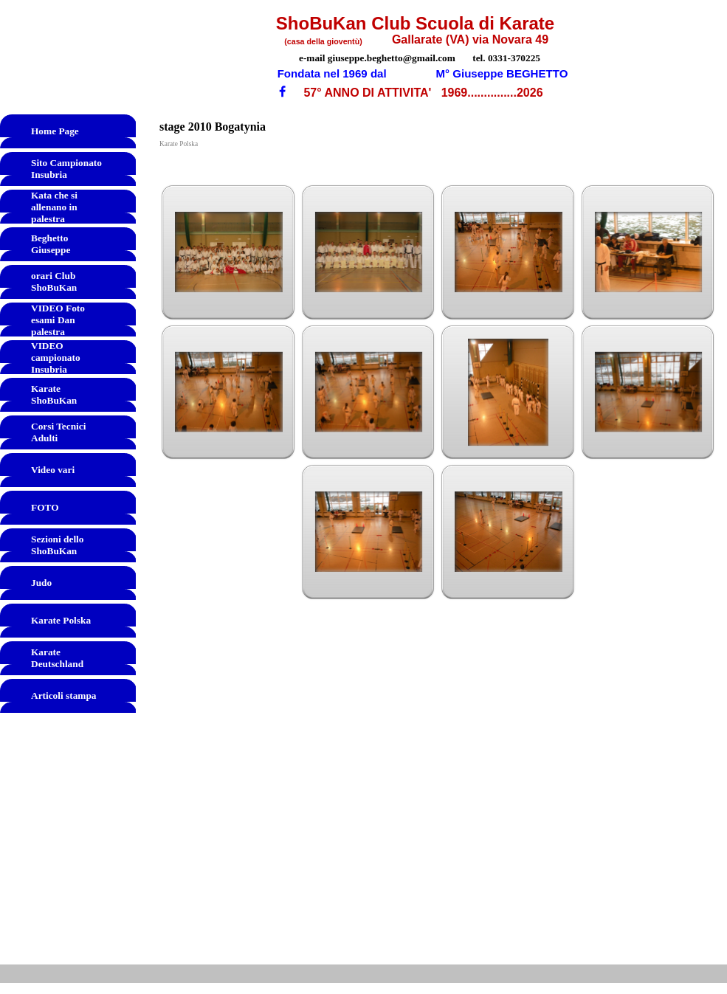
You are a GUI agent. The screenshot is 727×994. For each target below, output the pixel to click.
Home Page (55, 131)
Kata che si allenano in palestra (54, 207)
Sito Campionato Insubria (66, 168)
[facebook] (282, 91)
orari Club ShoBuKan (54, 281)
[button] (229, 252)
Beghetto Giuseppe (50, 243)
